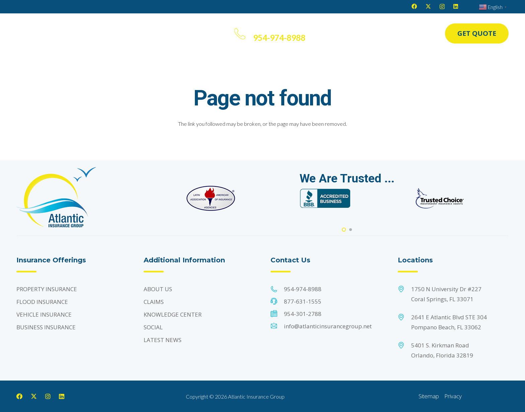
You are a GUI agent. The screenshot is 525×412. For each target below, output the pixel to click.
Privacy (453, 396)
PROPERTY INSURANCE (46, 289)
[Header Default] (48, 33)
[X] (428, 6)
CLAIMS (154, 302)
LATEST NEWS (162, 340)
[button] (95, 33)
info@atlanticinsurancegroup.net (328, 326)
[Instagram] (442, 7)
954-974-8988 (302, 289)
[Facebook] (414, 6)
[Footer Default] (211, 198)
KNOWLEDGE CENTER (173, 314)
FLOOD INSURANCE (42, 302)
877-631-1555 (302, 301)
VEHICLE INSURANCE (44, 314)
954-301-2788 (302, 314)
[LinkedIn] (455, 6)
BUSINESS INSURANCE (46, 327)
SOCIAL (153, 327)
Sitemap (429, 396)
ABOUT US (158, 289)
